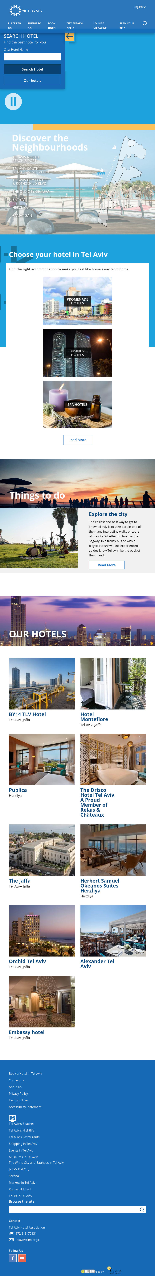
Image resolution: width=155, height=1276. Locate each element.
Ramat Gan (22, 215)
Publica (18, 789)
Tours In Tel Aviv (20, 1196)
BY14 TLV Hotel (27, 714)
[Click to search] (142, 1209)
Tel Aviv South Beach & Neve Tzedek (31, 170)
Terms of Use (18, 1100)
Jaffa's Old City (19, 1169)
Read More (107, 565)
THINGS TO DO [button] (36, 26)
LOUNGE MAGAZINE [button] (105, 26)
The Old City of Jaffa (31, 191)
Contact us (16, 1080)
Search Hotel (32, 69)
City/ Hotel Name (16, 49)
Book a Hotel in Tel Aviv (25, 1073)
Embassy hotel (27, 1032)
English (138, 7)
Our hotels (32, 80)
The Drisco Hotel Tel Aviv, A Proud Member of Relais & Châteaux (98, 802)
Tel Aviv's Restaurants (24, 1137)
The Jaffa (20, 880)
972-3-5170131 (26, 1233)
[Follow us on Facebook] (13, 1258)
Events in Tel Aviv (21, 1150)
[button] (145, 23)
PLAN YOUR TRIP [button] (129, 26)
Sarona (14, 1176)
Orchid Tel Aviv (27, 961)
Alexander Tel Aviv (97, 964)
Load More (77, 439)
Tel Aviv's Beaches (22, 1124)
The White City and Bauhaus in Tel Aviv (36, 1162)
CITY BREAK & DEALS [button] (77, 26)
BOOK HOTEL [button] (56, 26)
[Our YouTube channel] (22, 1258)
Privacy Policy (18, 1093)
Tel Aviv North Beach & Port (26, 159)
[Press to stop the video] (13, 102)
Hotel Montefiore (94, 717)
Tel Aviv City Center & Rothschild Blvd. (30, 182)
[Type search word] (77, 1209)
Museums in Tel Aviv (23, 1157)
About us (15, 1087)
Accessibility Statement (25, 1107)
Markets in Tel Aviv (22, 1183)
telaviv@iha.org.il (28, 1240)
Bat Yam (20, 199)
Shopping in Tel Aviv (23, 1144)
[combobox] (32, 56)
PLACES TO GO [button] (16, 26)
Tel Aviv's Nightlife (22, 1130)
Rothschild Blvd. (20, 1189)
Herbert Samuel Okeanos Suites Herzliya (100, 885)
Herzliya (20, 207)
